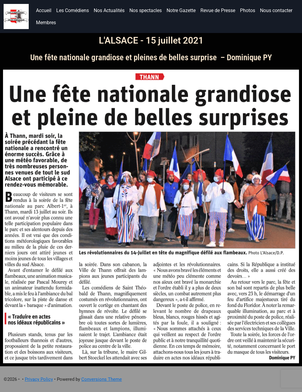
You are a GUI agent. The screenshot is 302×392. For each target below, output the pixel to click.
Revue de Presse (217, 10)
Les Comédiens (72, 10)
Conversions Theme (101, 379)
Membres (46, 22)
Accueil (43, 10)
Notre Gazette (181, 10)
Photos (247, 10)
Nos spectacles (145, 10)
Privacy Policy (39, 379)
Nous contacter (276, 10)
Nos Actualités (109, 10)
